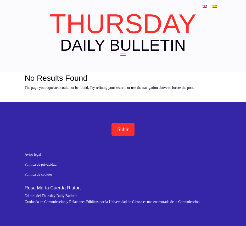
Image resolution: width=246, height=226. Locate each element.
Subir (122, 129)
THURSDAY (122, 24)
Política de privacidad (41, 164)
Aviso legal (33, 155)
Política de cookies (38, 174)
